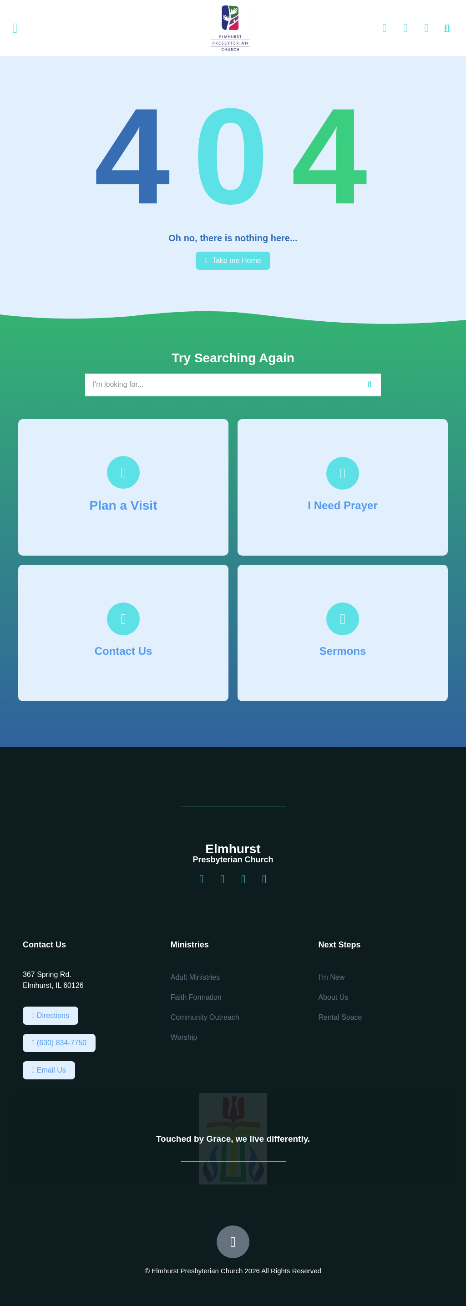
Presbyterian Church (232, 859)
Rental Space (340, 1017)
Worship (184, 1037)
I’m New (331, 977)
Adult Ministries (195, 977)
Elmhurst (232, 849)
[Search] (369, 384)
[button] (15, 28)
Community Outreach (205, 1017)
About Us (333, 997)
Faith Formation (196, 997)
